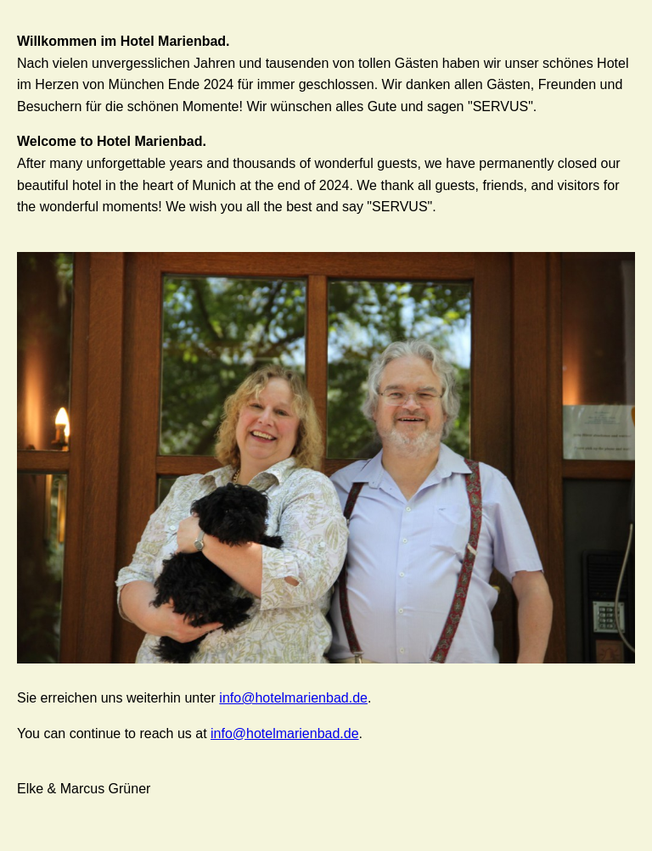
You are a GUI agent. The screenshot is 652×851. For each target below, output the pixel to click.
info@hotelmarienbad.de (293, 698)
